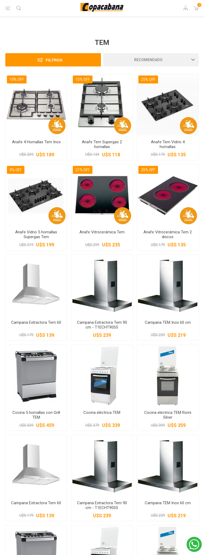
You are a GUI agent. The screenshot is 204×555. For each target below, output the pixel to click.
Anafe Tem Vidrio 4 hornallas (168, 144)
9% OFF (16, 170)
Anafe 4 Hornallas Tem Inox (36, 142)
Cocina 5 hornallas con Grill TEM (36, 415)
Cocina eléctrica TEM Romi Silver (167, 415)
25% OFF (148, 79)
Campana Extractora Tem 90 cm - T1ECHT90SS (102, 325)
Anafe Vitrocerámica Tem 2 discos (167, 234)
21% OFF (82, 170)
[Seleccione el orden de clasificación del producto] (151, 59)
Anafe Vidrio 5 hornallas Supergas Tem (36, 234)
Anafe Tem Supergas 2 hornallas (102, 144)
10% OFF (17, 79)
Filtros (54, 60)
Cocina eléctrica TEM (101, 412)
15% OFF (82, 79)
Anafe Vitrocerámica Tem (102, 232)
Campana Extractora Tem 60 (36, 322)
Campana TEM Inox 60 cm (168, 322)
